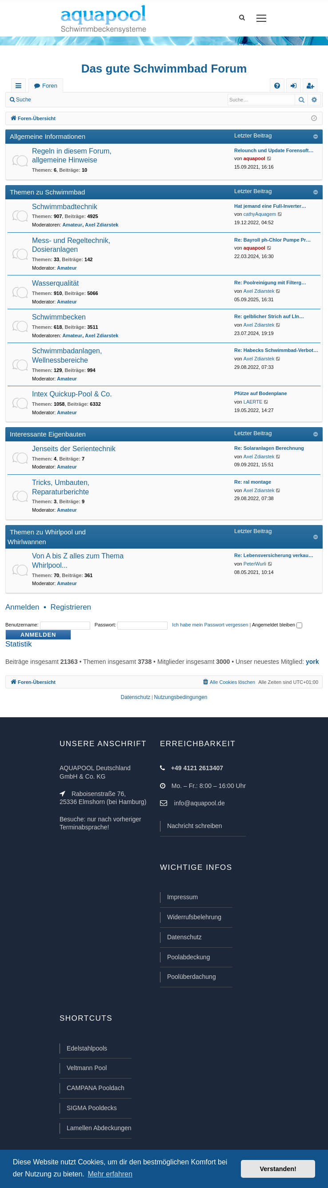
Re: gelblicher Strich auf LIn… (269, 316)
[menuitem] (277, 86)
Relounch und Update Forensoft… (273, 150)
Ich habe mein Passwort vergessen (210, 624)
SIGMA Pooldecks (92, 1107)
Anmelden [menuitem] (295, 87)
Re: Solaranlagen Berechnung (269, 448)
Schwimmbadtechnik (64, 206)
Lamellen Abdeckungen (99, 1127)
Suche (23, 100)
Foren (49, 85)
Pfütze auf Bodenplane (260, 393)
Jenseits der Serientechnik (74, 449)
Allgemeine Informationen (47, 136)
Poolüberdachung (191, 976)
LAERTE (253, 401)
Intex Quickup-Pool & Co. (72, 394)
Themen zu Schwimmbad (47, 192)
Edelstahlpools (87, 1048)
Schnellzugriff (20, 87)
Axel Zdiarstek (101, 224)
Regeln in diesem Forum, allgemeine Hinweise (72, 155)
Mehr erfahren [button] (110, 1174)
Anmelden (56, 100)
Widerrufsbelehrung (194, 917)
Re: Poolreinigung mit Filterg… (270, 282)
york (312, 661)
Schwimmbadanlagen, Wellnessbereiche (67, 355)
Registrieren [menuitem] (312, 87)
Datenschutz (184, 937)
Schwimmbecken (59, 317)
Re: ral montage (252, 482)
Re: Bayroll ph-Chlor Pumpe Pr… (272, 239)
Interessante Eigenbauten (48, 434)
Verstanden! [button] (278, 1168)
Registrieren (95, 100)
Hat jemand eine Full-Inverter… (270, 206)
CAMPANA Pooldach (95, 1087)
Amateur (73, 224)
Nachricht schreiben (194, 825)
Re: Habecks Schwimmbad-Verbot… (276, 350)
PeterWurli (255, 563)
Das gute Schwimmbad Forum (164, 68)
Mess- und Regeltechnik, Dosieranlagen (71, 245)
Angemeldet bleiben (277, 624)
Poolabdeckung (188, 957)
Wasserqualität (55, 283)
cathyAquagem (260, 214)
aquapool (254, 158)
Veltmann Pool (87, 1067)
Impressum (182, 897)
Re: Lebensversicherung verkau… (273, 555)
